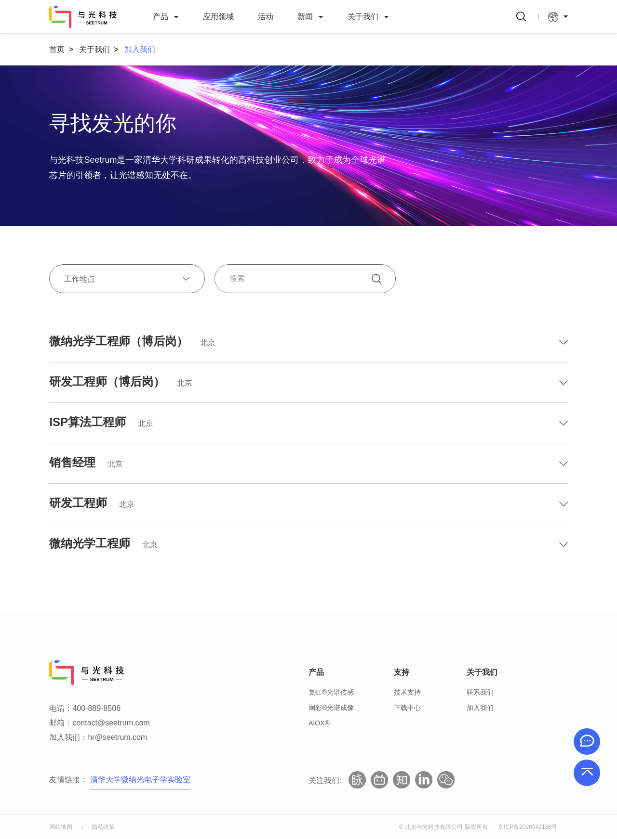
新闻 (310, 17)
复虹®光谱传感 (331, 692)
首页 (57, 49)
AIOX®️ (319, 723)
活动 (265, 17)
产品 (166, 17)
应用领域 (218, 17)
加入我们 (139, 49)
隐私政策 (103, 827)
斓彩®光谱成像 (331, 707)
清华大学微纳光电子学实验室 (140, 779)
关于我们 (368, 17)
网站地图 (60, 827)
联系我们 (480, 692)
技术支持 (407, 692)
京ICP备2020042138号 (527, 827)
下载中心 (407, 707)
